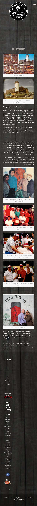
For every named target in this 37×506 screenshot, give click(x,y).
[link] (18, 65)
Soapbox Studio (19, 499)
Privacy (8, 489)
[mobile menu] (34, 3)
